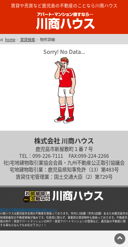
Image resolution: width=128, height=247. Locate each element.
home (10, 40)
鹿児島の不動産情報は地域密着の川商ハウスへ (28, 210)
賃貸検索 (27, 40)
